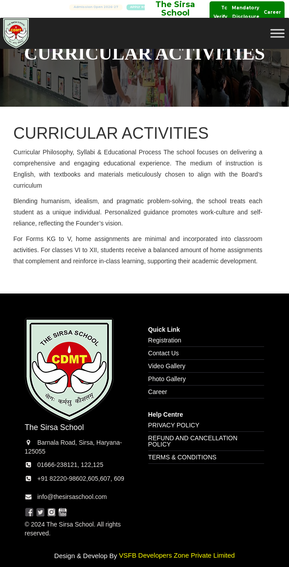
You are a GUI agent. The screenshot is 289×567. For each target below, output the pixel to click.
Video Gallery (167, 366)
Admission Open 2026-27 (109, 7)
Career (272, 12)
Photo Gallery (167, 378)
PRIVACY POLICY (173, 425)
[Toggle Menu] (277, 33)
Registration (165, 340)
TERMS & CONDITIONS (182, 457)
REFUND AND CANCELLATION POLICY (193, 441)
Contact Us (163, 353)
